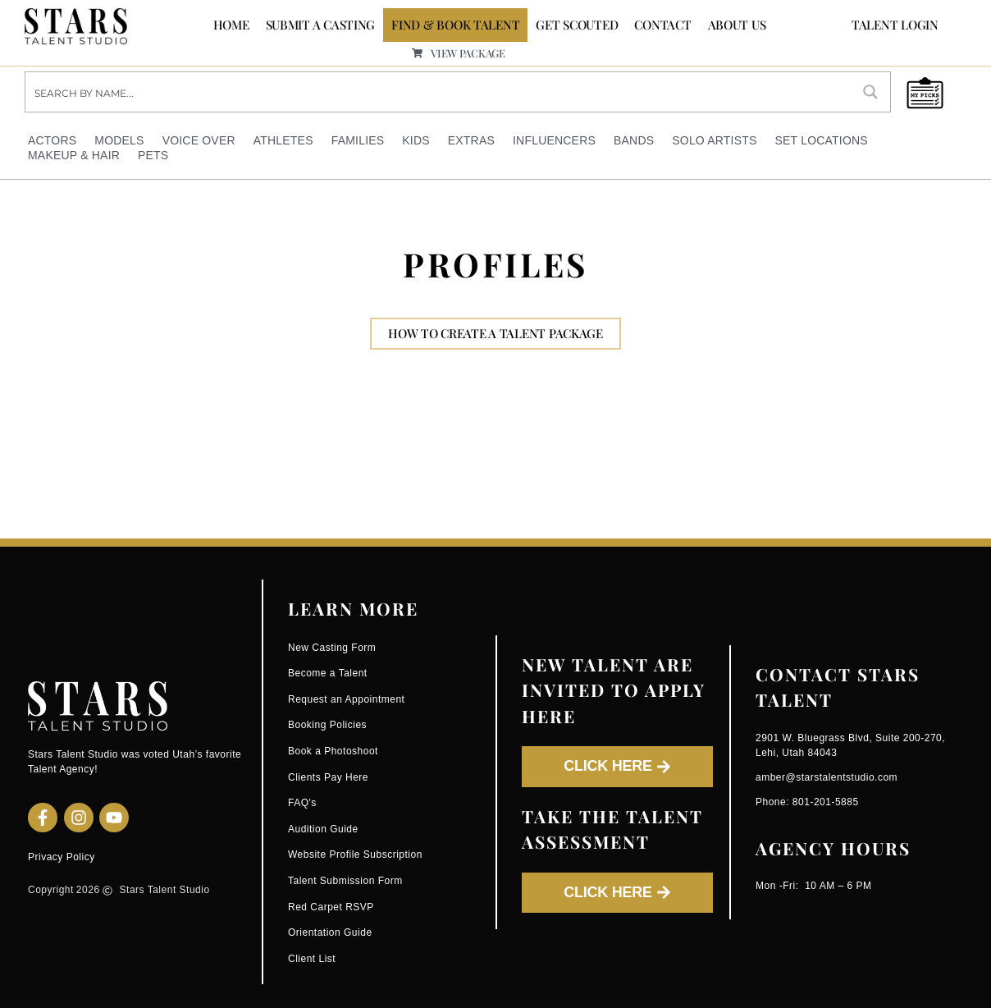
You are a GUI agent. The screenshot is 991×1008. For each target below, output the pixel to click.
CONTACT (662, 24)
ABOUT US (737, 24)
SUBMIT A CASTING (321, 24)
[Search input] (438, 91)
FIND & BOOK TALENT (455, 24)
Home (231, 24)
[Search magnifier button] (870, 91)
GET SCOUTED (577, 24)
